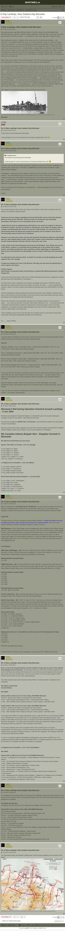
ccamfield (3, 122)
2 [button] (60, 18)
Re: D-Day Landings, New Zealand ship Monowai (20, 128)
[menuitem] (11, 6)
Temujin (8, 20)
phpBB (26, 928)
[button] (63, 17)
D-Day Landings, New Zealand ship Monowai (23, 14)
